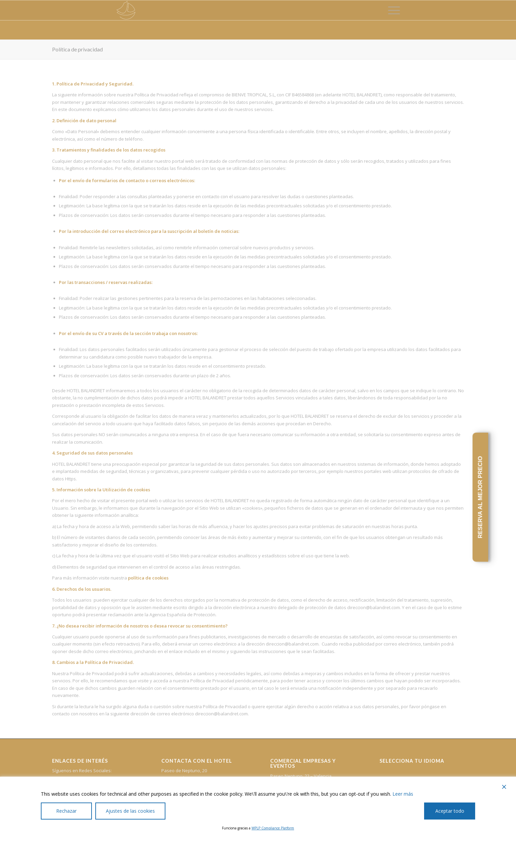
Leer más (402, 794)
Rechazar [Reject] (66, 811)
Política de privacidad (77, 49)
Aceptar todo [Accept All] (449, 811)
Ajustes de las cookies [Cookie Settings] (130, 811)
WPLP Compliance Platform (273, 828)
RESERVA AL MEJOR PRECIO (480, 497)
